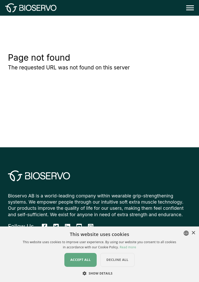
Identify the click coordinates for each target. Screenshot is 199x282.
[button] (99, 273)
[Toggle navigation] (188, 7)
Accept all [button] (80, 259)
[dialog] (99, 254)
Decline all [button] (117, 259)
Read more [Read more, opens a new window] (128, 247)
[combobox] (186, 233)
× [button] (193, 233)
